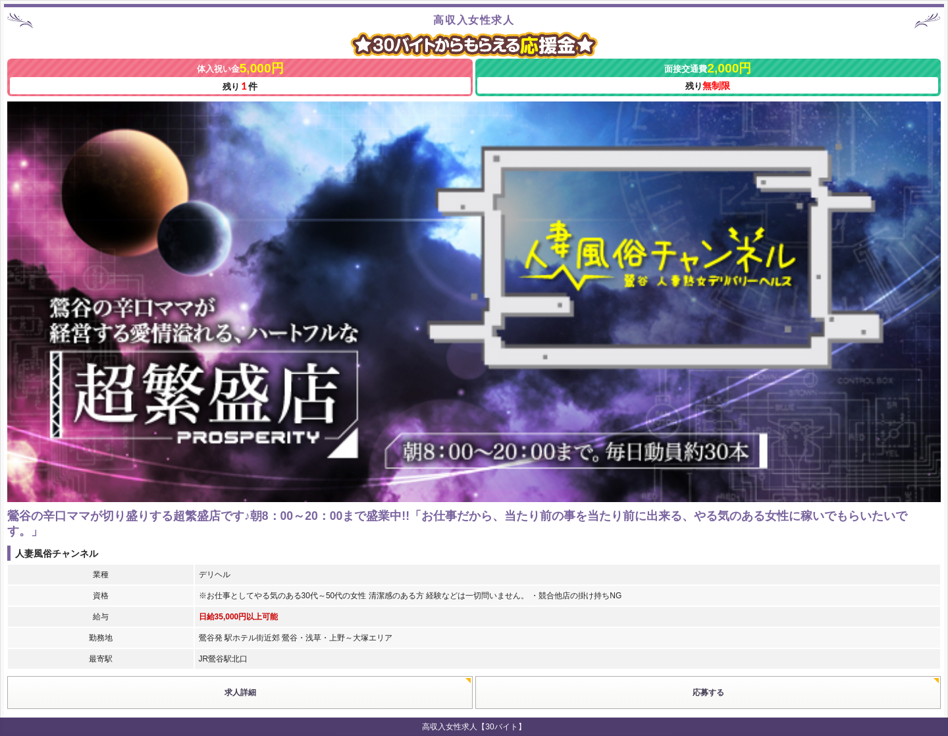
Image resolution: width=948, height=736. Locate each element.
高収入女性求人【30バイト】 (473, 726)
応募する (708, 692)
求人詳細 (240, 692)
